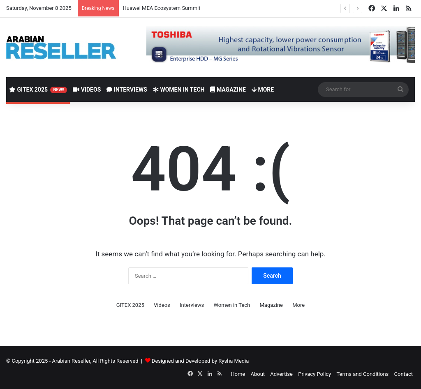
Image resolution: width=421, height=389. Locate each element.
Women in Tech (179, 89)
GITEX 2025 (38, 89)
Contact (403, 374)
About (257, 374)
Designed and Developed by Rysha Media (200, 361)
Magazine (227, 89)
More (263, 89)
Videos (87, 89)
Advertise (281, 374)
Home (238, 374)
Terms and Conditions (362, 374)
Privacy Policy (314, 374)
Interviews (126, 89)
